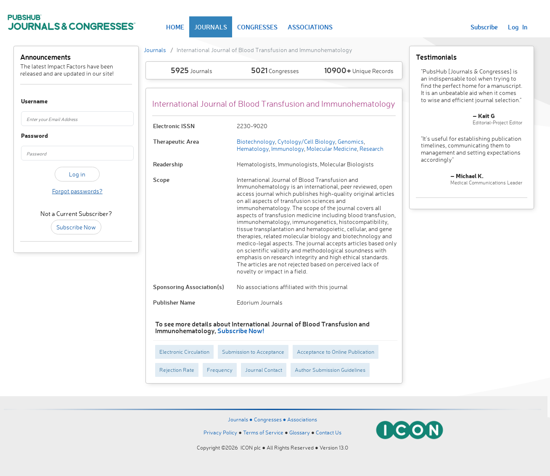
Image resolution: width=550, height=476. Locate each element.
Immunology (287, 148)
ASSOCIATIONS (310, 27)
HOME (175, 27)
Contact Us (328, 432)
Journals (155, 49)
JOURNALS (210, 27)
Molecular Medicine (331, 148)
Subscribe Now (76, 227)
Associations (302, 419)
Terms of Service (263, 432)
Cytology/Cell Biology (305, 141)
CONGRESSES (257, 27)
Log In (517, 27)
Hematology (253, 148)
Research (370, 148)
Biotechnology (256, 141)
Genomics (350, 141)
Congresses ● (271, 419)
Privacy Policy (220, 432)
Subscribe (484, 27)
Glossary (299, 432)
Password (29, 135)
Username (29, 101)
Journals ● (241, 419)
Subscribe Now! (240, 330)
